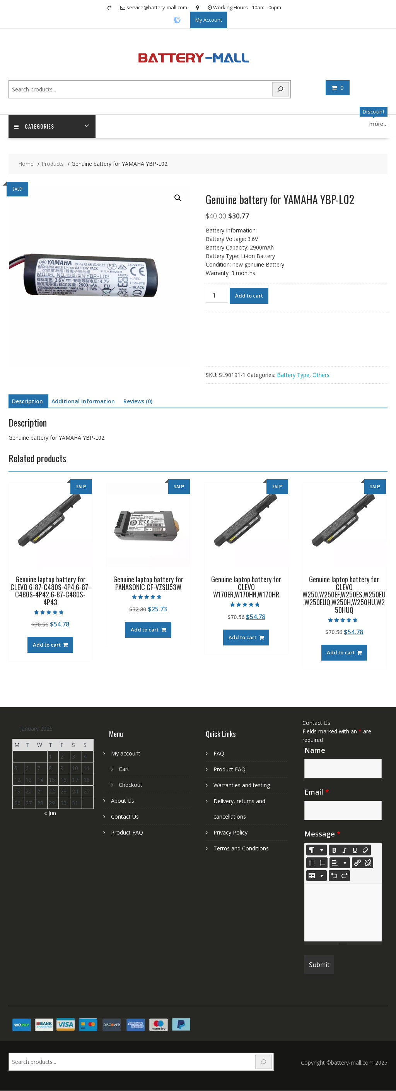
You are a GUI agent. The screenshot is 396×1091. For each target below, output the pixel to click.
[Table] (316, 876)
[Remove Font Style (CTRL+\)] (365, 850)
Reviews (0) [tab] (137, 401)
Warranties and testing (241, 785)
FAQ (218, 753)
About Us (122, 801)
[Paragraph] (339, 863)
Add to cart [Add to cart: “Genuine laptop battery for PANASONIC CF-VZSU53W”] (145, 629)
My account (125, 753)
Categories (34, 126)
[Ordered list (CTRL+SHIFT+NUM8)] (322, 863)
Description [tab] (27, 401)
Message (322, 834)
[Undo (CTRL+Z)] (334, 876)
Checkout (130, 785)
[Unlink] (367, 863)
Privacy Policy (230, 832)
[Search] (280, 89)
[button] (178, 198)
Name (314, 750)
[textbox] (343, 913)
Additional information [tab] (83, 401)
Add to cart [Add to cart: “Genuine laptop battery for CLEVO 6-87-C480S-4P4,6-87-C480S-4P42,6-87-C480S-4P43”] (47, 645)
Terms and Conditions (241, 848)
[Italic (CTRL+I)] (344, 850)
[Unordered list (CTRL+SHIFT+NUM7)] (311, 863)
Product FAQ (127, 832)
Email (316, 792)
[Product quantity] (217, 295)
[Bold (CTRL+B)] (334, 850)
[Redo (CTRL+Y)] (344, 876)
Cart (124, 769)
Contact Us (125, 817)
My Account (208, 19)
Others (320, 375)
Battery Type (293, 375)
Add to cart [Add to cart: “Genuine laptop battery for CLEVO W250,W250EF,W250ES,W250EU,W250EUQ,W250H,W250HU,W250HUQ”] (341, 652)
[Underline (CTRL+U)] (355, 850)
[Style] (316, 850)
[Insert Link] (357, 863)
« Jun (50, 813)
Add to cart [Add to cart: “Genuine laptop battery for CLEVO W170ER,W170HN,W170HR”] (242, 637)
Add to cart (249, 296)
